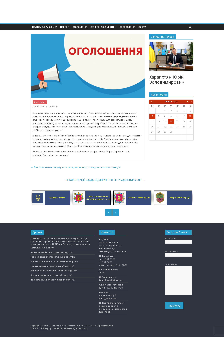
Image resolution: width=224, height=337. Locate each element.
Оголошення (80, 27)
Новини (64, 27)
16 (171, 121)
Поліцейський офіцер (44, 27)
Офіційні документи (102, 27)
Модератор (53, 106)
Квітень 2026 (171, 101)
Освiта (142, 27)
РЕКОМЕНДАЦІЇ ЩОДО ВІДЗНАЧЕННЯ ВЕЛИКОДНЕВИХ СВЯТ (105, 180)
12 (190, 116)
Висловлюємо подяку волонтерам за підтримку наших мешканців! (75, 167)
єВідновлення (127, 27)
